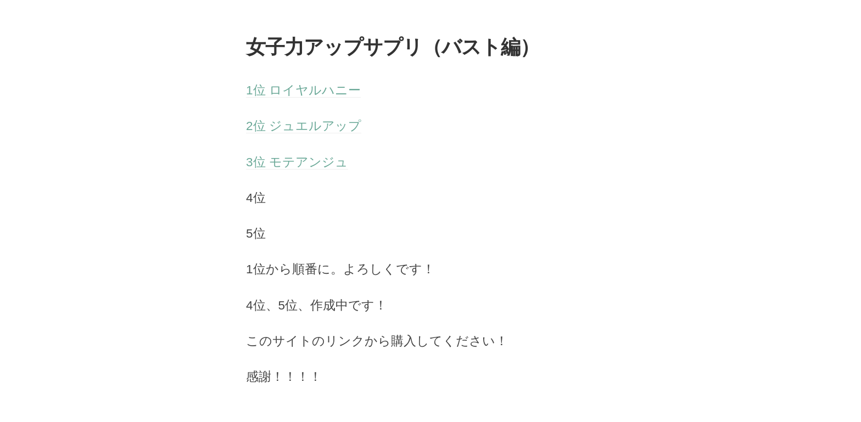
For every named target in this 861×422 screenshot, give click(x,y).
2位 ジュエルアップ (303, 126)
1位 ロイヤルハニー (303, 90)
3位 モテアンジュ (297, 162)
